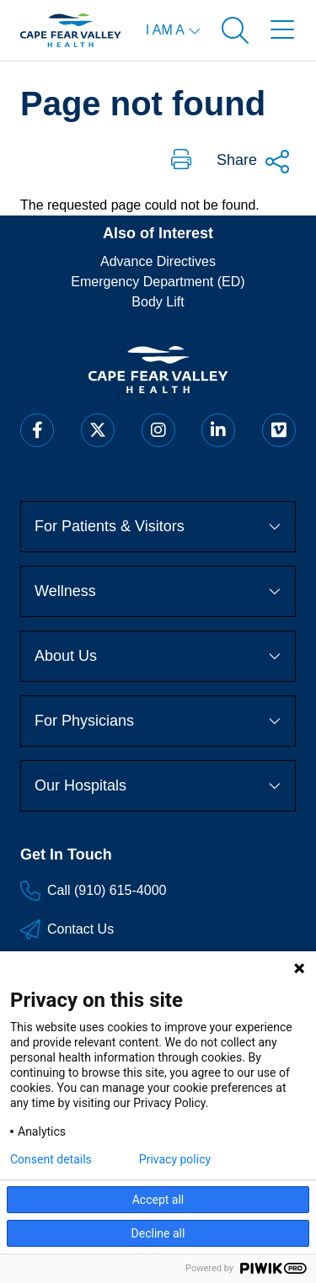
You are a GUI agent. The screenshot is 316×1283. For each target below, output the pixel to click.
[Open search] (235, 30)
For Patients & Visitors (158, 526)
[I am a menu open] (173, 30)
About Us (158, 655)
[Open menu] (282, 30)
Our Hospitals (158, 785)
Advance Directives (158, 261)
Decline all (158, 1233)
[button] (181, 161)
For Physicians (158, 720)
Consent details (51, 1159)
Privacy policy (175, 1159)
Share (254, 161)
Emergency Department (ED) (157, 281)
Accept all (158, 1199)
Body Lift (157, 302)
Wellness (158, 591)
